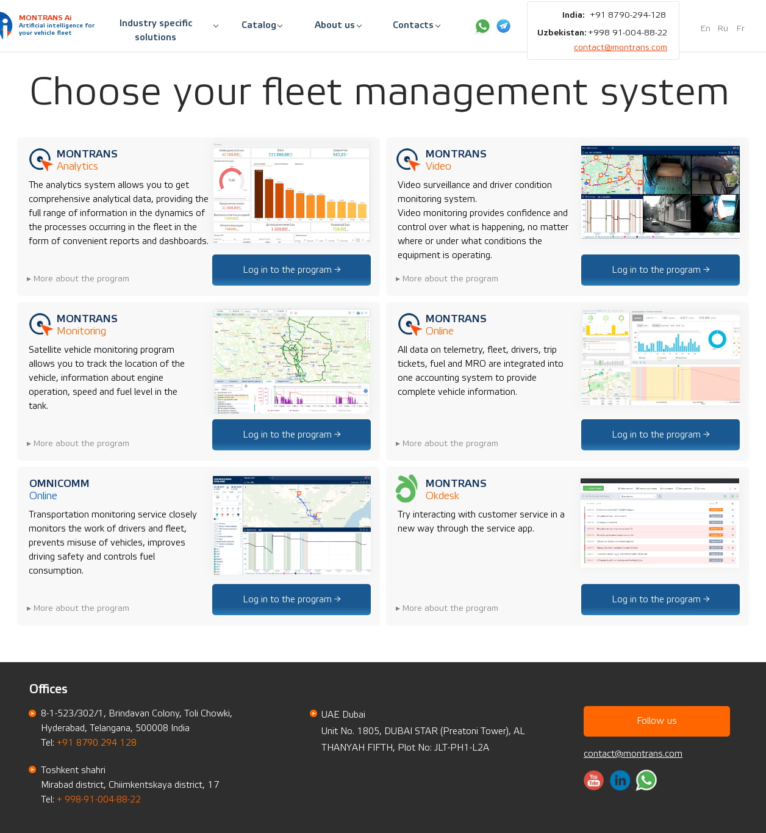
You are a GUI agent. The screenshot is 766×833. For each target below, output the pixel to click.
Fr (741, 29)
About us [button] (335, 25)
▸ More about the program (78, 279)
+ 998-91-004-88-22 (99, 800)
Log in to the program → (292, 270)
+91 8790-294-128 (628, 15)
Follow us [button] (657, 720)
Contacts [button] (413, 25)
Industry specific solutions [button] (156, 30)
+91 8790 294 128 (97, 743)
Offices (48, 689)
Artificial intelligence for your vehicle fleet (57, 29)
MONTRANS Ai (45, 17)
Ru (723, 29)
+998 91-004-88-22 (627, 33)
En (706, 29)
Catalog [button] (259, 25)
